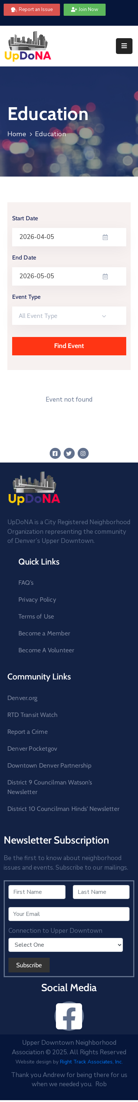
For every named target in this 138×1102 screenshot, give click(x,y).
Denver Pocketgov (32, 748)
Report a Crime (27, 731)
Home (16, 134)
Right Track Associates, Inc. (91, 1061)
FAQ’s (25, 582)
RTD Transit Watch (32, 714)
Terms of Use (36, 616)
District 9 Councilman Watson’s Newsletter (49, 787)
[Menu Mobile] (124, 46)
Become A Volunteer (46, 650)
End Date (24, 257)
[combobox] (69, 316)
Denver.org (22, 698)
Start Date (25, 218)
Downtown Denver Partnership (49, 765)
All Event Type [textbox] (38, 315)
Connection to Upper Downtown (55, 931)
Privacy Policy (37, 599)
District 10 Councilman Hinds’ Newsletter (63, 808)
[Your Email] (69, 914)
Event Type (26, 296)
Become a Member (44, 633)
